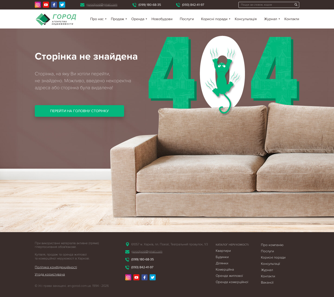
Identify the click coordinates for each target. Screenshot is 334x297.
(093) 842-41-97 (193, 5)
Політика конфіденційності (56, 267)
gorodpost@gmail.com (101, 4)
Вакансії (267, 282)
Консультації (270, 264)
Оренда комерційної (232, 282)
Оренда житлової (229, 276)
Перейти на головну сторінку (79, 111)
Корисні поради (214, 19)
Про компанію (272, 245)
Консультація (246, 19)
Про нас (97, 19)
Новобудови (162, 19)
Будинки (222, 257)
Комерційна (225, 269)
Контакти (291, 19)
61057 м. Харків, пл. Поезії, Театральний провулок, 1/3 (169, 244)
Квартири (223, 251)
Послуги (187, 19)
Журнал (270, 19)
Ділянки (222, 263)
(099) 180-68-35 (149, 5)
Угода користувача (50, 274)
